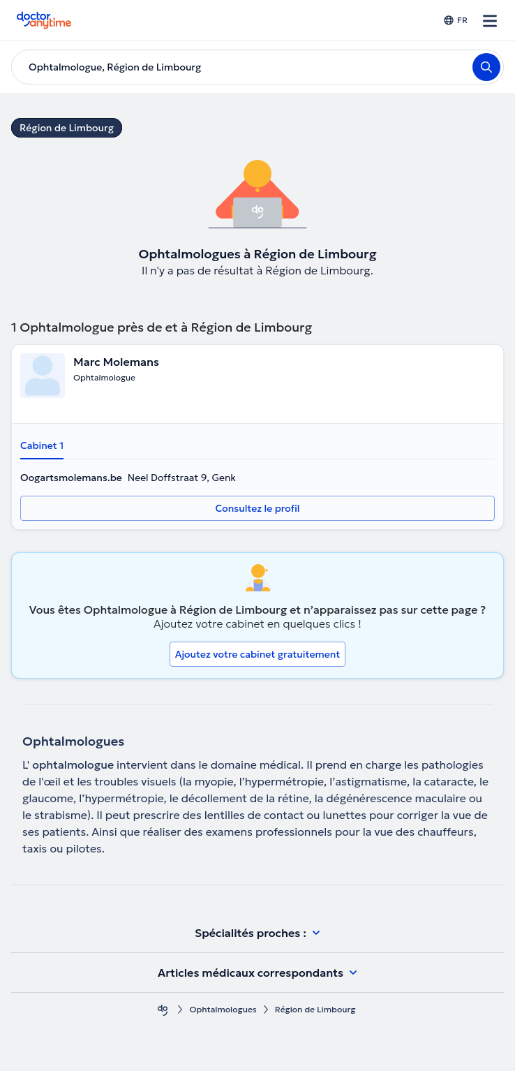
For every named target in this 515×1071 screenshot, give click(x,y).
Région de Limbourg (67, 127)
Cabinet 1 (42, 445)
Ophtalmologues (222, 1009)
